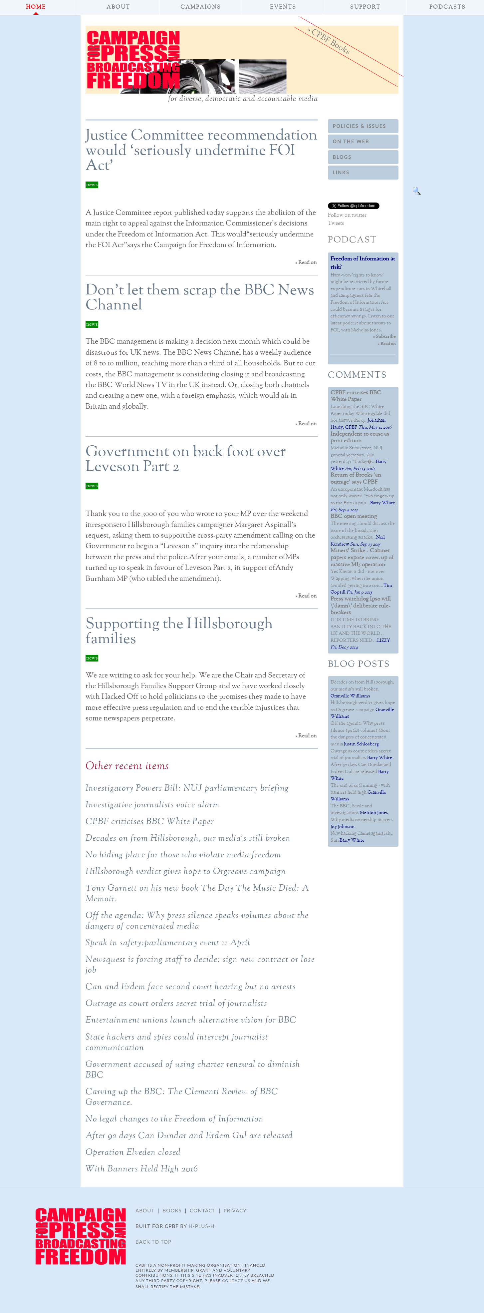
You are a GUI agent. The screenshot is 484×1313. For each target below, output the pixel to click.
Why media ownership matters (362, 819)
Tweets (336, 223)
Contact (202, 1210)
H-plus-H (202, 1226)
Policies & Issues (359, 126)
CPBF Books (330, 41)
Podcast (352, 240)
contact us (236, 1280)
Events (283, 7)
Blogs (342, 157)
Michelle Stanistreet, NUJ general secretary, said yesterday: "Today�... (360, 448)
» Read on (306, 262)
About (118, 7)
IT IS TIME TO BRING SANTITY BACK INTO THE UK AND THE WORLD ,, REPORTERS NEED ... (361, 620)
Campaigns (200, 7)
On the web (351, 141)
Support (365, 7)
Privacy (235, 1210)
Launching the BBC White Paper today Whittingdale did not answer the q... (360, 407)
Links (341, 172)
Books (171, 1210)
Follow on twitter (347, 215)
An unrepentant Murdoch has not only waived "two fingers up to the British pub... (362, 489)
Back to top (153, 1242)
